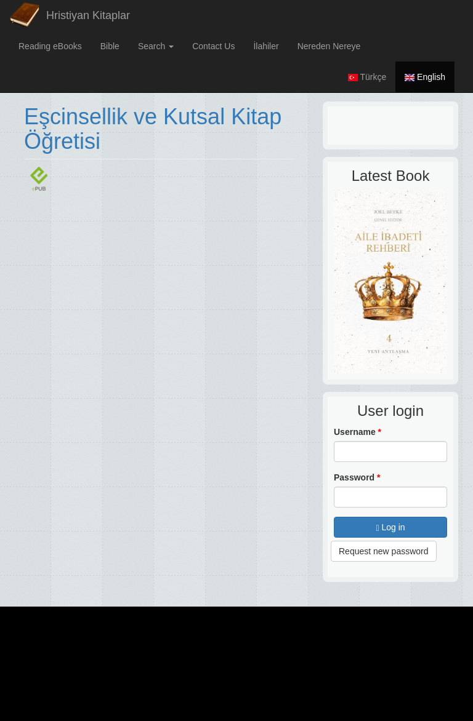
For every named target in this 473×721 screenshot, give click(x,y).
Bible (109, 46)
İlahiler (265, 46)
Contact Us (213, 46)
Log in (390, 527)
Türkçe (367, 77)
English (425, 77)
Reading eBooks (50, 46)
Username (357, 432)
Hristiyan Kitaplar (88, 15)
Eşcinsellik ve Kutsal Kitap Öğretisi (152, 129)
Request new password (384, 551)
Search (156, 46)
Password (357, 477)
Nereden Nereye (329, 46)
